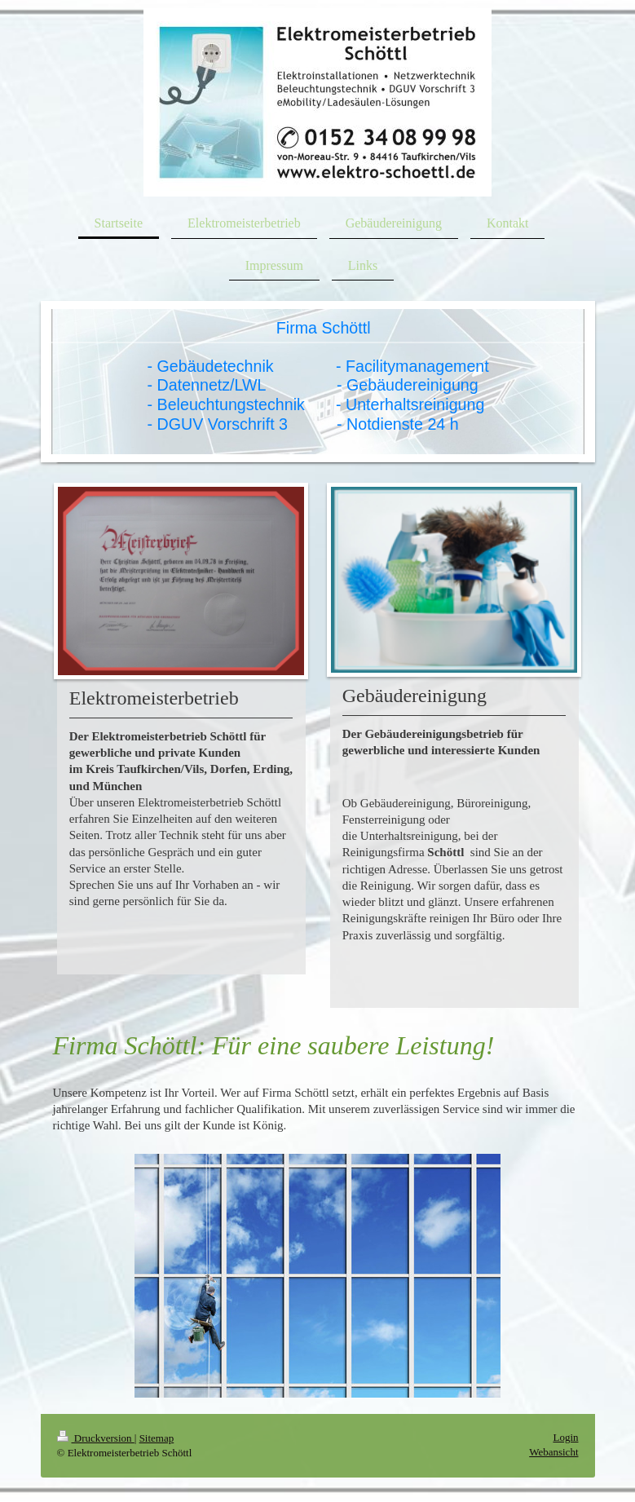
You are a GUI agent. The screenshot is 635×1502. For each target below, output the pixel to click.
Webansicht (553, 1452)
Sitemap (156, 1438)
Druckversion (95, 1438)
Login (565, 1437)
